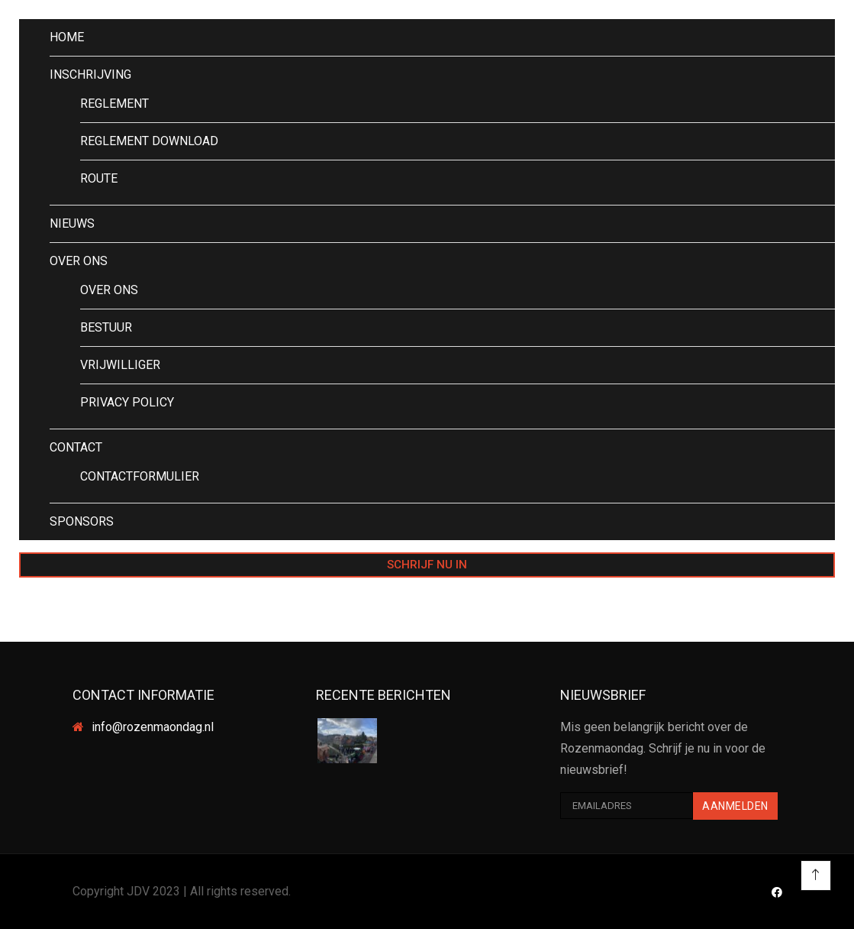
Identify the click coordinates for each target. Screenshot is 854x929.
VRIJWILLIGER (120, 365)
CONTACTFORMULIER (139, 476)
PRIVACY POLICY (127, 402)
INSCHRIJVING (90, 74)
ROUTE (99, 178)
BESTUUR (106, 327)
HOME (67, 37)
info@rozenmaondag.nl (153, 727)
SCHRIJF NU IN (427, 564)
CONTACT (76, 447)
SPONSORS (82, 521)
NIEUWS (72, 223)
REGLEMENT (114, 103)
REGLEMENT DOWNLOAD (149, 141)
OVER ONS (79, 261)
